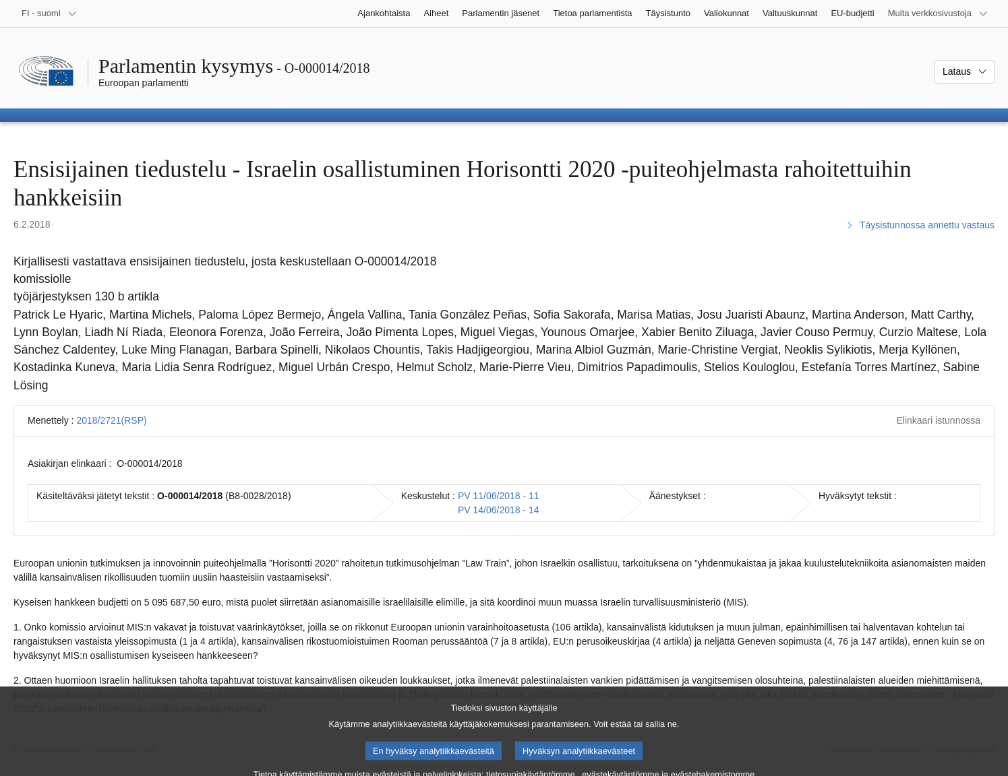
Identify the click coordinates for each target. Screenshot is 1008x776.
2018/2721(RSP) (111, 420)
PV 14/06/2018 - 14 (498, 510)
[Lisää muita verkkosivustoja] (938, 13)
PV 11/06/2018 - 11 (498, 495)
